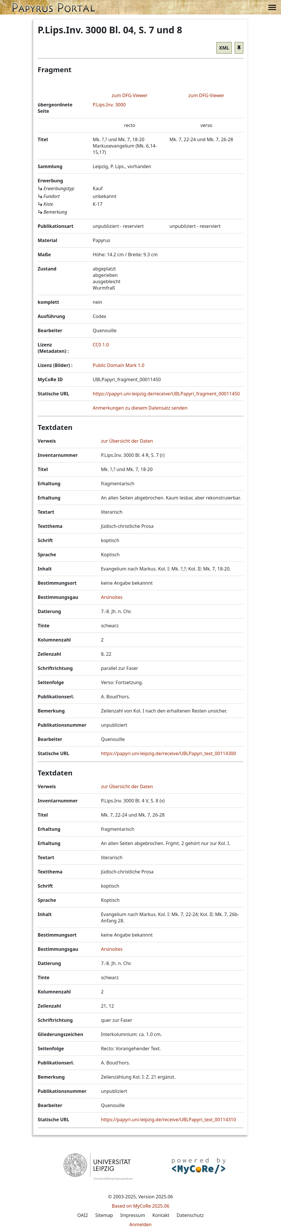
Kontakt (160, 1215)
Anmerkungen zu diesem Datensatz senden (140, 408)
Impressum (132, 1215)
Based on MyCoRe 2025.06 (140, 1206)
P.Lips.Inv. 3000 (109, 104)
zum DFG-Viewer (130, 95)
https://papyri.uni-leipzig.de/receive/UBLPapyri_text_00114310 (168, 1119)
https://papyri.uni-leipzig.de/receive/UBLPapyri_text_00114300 (168, 753)
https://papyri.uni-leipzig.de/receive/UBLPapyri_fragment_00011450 (166, 393)
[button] (53, 7)
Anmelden (140, 1224)
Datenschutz (190, 1215)
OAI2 (82, 1215)
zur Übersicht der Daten (127, 441)
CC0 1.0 (101, 344)
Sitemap (104, 1215)
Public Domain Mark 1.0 (118, 365)
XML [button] (224, 48)
